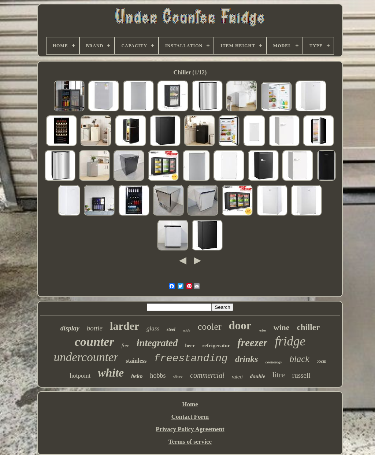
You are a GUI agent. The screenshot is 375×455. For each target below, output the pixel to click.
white (111, 372)
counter (94, 341)
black (299, 359)
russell (301, 375)
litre (278, 374)
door (240, 325)
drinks (246, 359)
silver (178, 376)
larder (124, 326)
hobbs (158, 375)
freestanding (191, 358)
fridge (290, 341)
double (257, 376)
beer (189, 345)
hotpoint (80, 375)
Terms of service (190, 441)
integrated (157, 342)
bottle (95, 328)
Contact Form (190, 416)
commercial (207, 375)
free (125, 345)
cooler (210, 326)
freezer (252, 342)
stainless (136, 361)
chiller (308, 327)
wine (282, 327)
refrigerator (216, 345)
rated (237, 377)
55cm (322, 361)
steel (171, 329)
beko (136, 376)
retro (262, 330)
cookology (274, 362)
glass (152, 328)
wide (186, 330)
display (69, 328)
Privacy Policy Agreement (190, 429)
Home (190, 404)
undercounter (86, 357)
